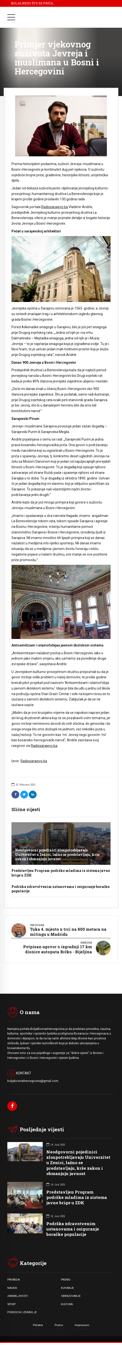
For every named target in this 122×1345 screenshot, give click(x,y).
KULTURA (67, 1304)
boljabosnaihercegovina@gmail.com (32, 1081)
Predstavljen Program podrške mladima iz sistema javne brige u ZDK (60, 872)
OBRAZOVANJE (71, 1296)
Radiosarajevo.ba (54, 207)
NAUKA (12, 1288)
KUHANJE (67, 1288)
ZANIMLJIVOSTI (17, 1296)
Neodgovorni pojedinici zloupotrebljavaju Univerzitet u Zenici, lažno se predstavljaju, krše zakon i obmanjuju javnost (57, 854)
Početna (38, 1325)
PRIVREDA (13, 1279)
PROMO (66, 1279)
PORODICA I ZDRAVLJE (22, 1312)
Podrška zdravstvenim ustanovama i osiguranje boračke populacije (60, 888)
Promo (59, 1325)
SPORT (11, 1304)
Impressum (82, 1325)
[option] (61, 126)
